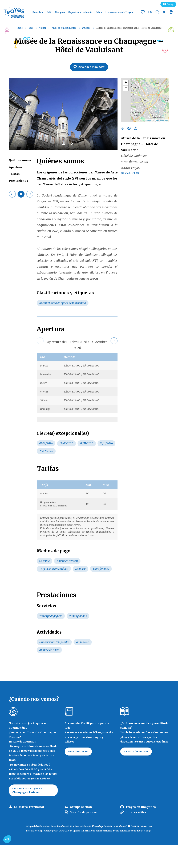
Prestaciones (18, 180)
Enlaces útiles (136, 812)
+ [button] (126, 83)
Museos (86, 28)
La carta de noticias (136, 751)
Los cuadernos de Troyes (119, 12)
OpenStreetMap (161, 120)
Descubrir (38, 12)
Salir (49, 12)
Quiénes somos (20, 160)
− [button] (126, 88)
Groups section (81, 807)
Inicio (20, 28)
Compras (60, 12)
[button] (7, 839)
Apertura (15, 167)
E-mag (170, 4)
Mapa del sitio (34, 826)
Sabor (99, 12)
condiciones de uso (130, 830)
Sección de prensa (83, 812)
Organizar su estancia (80, 12)
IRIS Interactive (143, 826)
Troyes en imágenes (141, 807)
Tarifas (14, 174)
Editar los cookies (77, 826)
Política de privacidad (101, 826)
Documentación (78, 751)
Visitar (43, 28)
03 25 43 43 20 (130, 173)
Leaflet (148, 120)
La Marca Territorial (29, 807)
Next (71, 144)
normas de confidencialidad (98, 830)
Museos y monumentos (64, 28)
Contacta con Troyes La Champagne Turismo (27, 790)
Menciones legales (54, 826)
